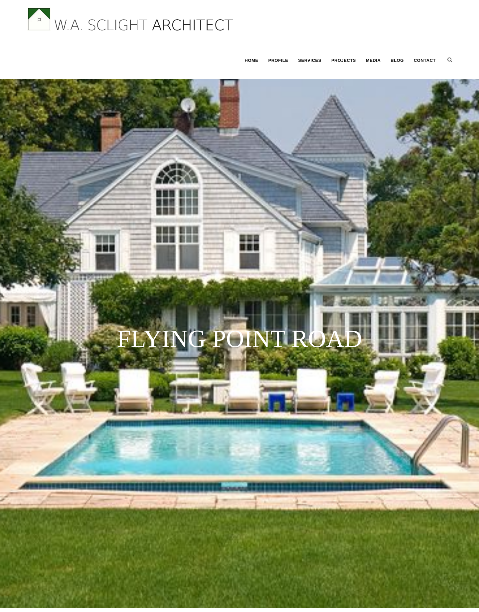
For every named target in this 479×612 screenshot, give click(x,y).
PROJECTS (343, 60)
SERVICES (309, 60)
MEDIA (373, 60)
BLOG (397, 60)
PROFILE (278, 60)
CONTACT (425, 60)
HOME (251, 60)
